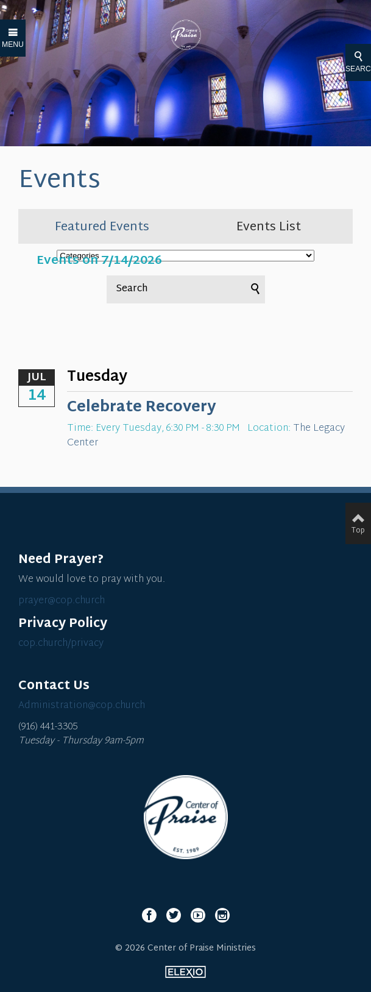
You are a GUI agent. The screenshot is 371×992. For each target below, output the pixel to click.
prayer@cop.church (61, 601)
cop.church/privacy (61, 644)
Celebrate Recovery (141, 407)
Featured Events (102, 227)
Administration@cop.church (81, 706)
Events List (268, 227)
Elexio (185, 972)
